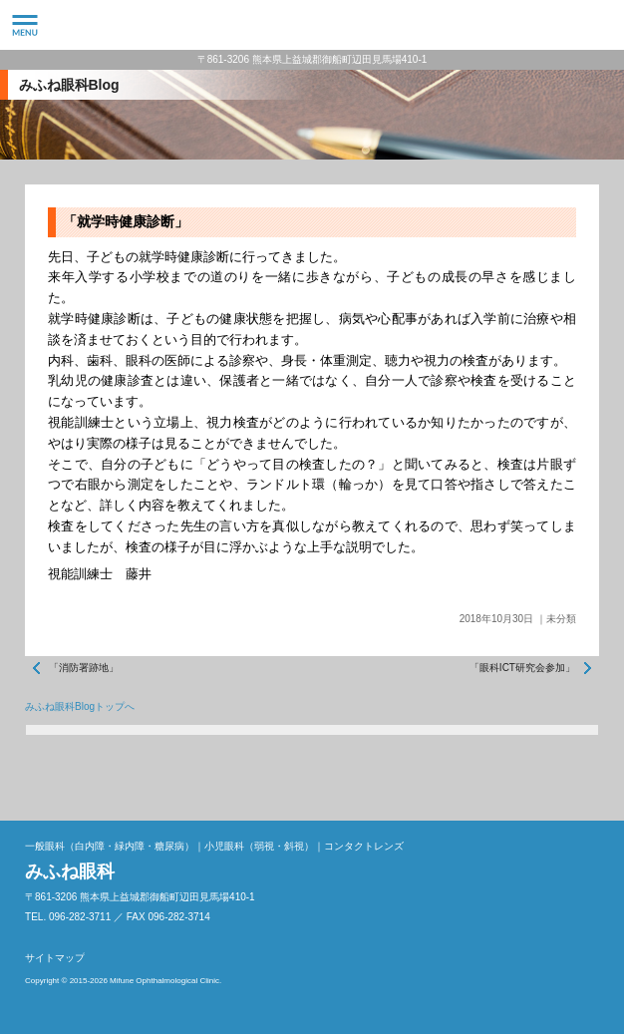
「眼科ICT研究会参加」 (522, 667)
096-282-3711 (599, 25)
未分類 (561, 618)
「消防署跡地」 (84, 667)
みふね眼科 (312, 25)
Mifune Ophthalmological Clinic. (165, 980)
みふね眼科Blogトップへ (80, 706)
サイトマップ (55, 957)
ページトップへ (579, 776)
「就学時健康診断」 (125, 221)
